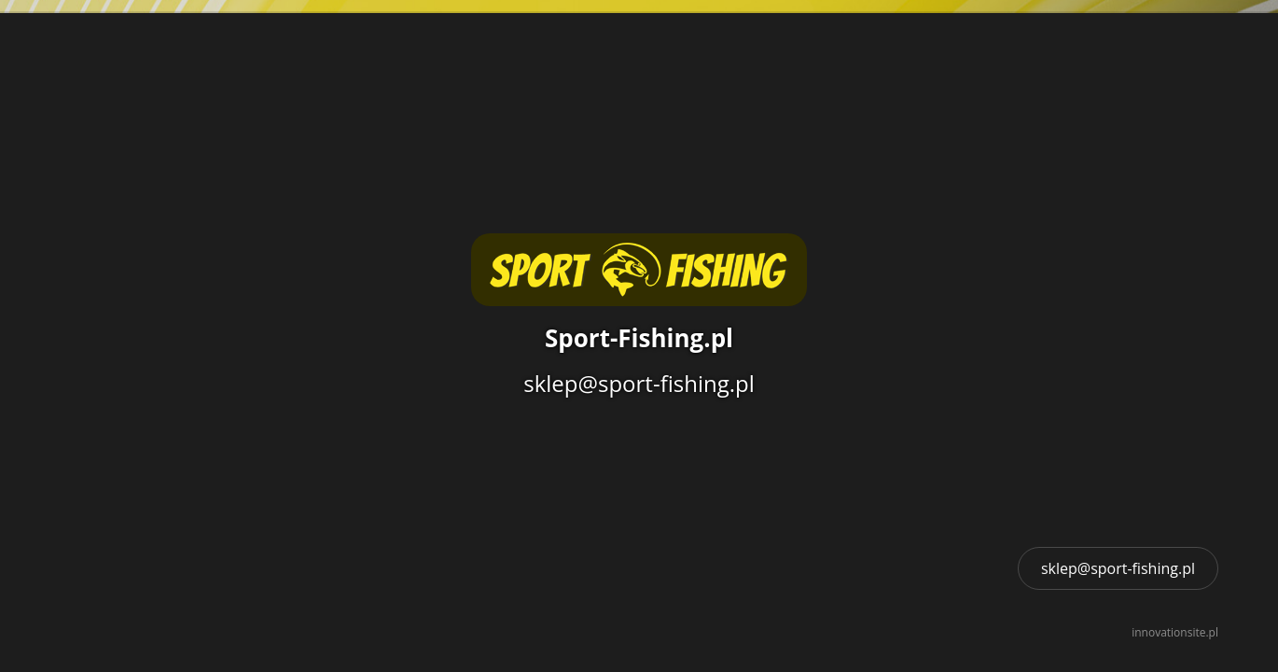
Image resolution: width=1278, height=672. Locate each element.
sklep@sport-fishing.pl (1118, 568)
